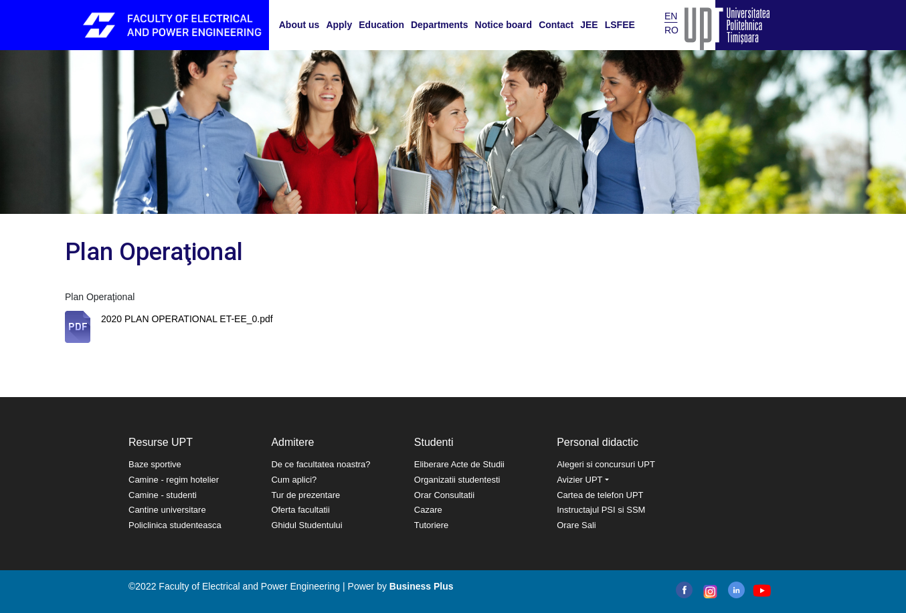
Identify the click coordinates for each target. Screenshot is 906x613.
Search (648, 24)
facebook (684, 590)
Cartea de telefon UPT (600, 495)
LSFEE (620, 24)
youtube (761, 591)
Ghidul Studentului (306, 525)
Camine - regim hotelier (173, 480)
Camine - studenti (162, 495)
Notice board (504, 24)
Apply (339, 24)
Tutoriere (431, 525)
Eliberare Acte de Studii (459, 464)
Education (381, 24)
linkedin (736, 590)
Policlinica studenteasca (174, 525)
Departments (439, 24)
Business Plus (421, 586)
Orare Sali (576, 525)
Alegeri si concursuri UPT (606, 464)
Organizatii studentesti (457, 480)
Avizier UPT (579, 480)
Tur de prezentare (305, 495)
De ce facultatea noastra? (320, 464)
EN (670, 16)
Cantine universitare (167, 510)
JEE (589, 24)
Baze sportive (154, 464)
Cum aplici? (293, 480)
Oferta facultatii (300, 510)
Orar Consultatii (444, 495)
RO (671, 30)
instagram (709, 592)
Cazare (428, 510)
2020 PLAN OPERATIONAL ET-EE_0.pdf (187, 319)
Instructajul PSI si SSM (601, 510)
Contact (556, 24)
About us (299, 24)
